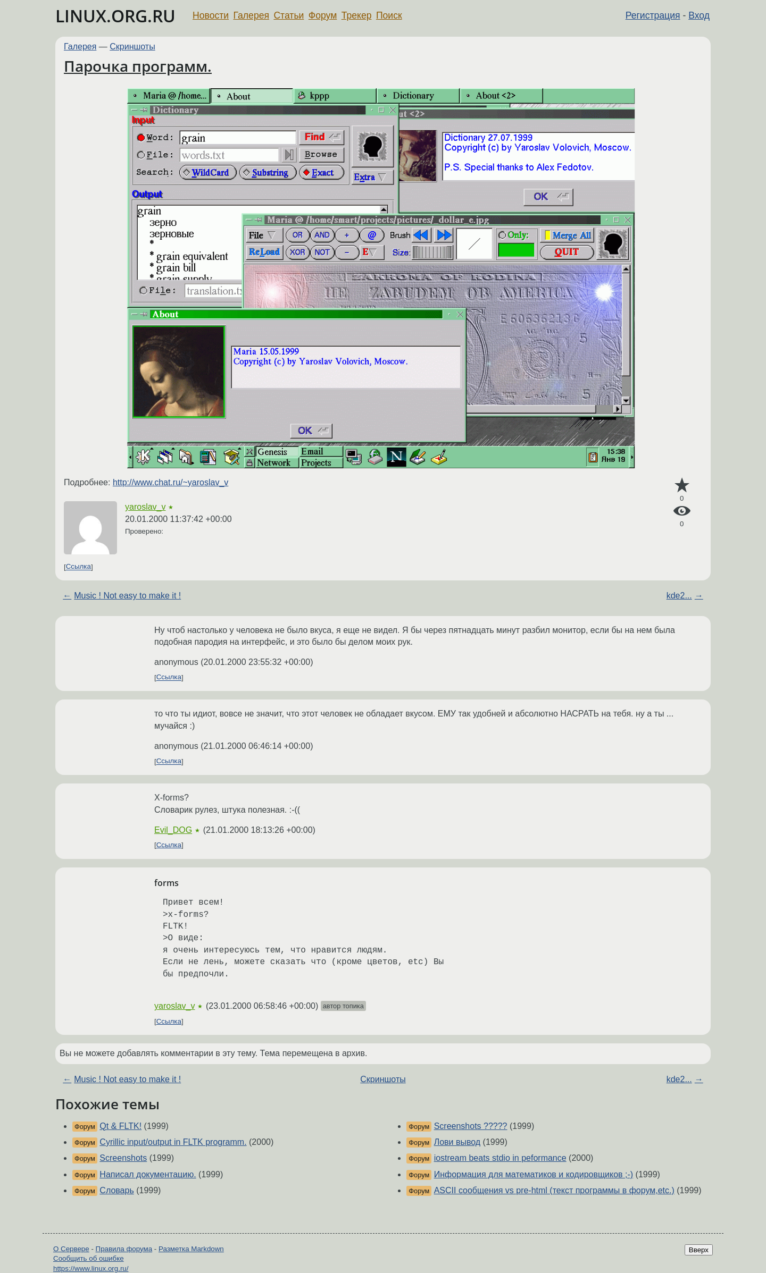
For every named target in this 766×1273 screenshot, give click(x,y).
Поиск (389, 15)
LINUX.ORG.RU (115, 15)
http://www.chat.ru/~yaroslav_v (170, 482)
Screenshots (123, 1157)
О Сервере (71, 1249)
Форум (323, 15)
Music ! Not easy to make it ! (127, 595)
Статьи (288, 15)
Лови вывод (457, 1141)
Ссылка (78, 567)
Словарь (116, 1190)
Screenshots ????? (470, 1126)
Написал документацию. (147, 1174)
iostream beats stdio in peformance (500, 1157)
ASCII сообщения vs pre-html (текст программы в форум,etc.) (554, 1190)
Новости (211, 15)
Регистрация (653, 15)
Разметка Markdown (191, 1249)
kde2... (679, 595)
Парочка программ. (138, 66)
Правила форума (124, 1249)
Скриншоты (132, 46)
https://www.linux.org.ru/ (90, 1268)
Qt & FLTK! (120, 1126)
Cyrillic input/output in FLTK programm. (172, 1141)
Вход (699, 15)
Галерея (251, 15)
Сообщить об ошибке (88, 1258)
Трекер (357, 15)
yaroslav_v (145, 506)
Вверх (699, 1250)
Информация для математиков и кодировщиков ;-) (534, 1174)
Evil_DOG (173, 829)
